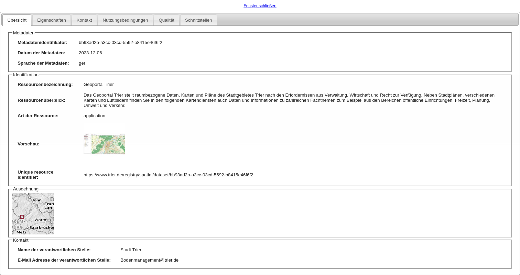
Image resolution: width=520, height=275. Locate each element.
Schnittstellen (198, 20)
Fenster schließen (259, 5)
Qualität (166, 20)
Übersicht (16, 20)
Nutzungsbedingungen (125, 20)
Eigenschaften (51, 20)
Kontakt (84, 20)
